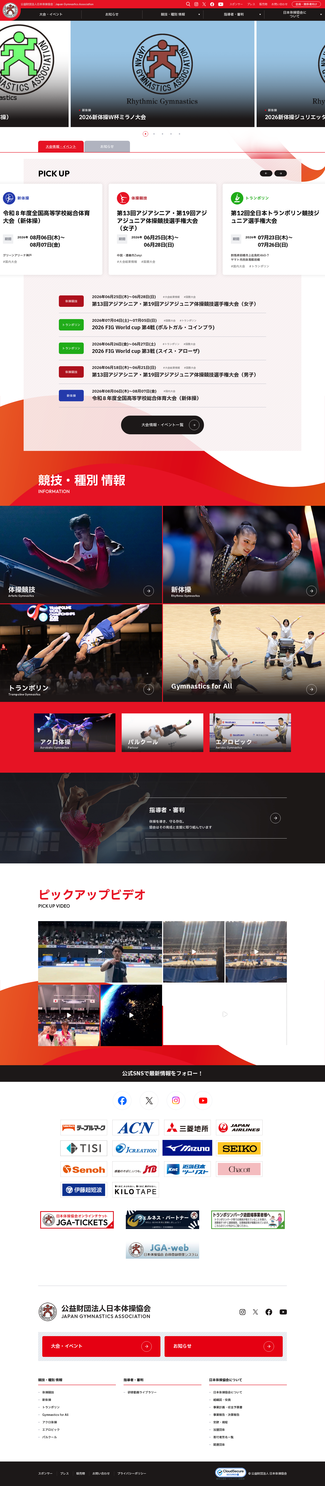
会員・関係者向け (306, 4)
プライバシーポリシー (131, 1473)
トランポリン (51, 1407)
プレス (251, 4)
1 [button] (145, 134)
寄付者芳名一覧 (223, 1437)
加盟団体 (219, 1430)
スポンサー (236, 4)
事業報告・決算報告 (226, 1415)
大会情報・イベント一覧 (170, 425)
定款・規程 (220, 1422)
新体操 (46, 1400)
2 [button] (154, 134)
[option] (163, 74)
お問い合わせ (280, 4)
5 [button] (179, 134)
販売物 (263, 4)
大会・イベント (51, 14)
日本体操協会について (227, 1392)
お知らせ (112, 14)
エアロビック (51, 1430)
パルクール (49, 1437)
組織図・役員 (222, 1400)
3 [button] (162, 134)
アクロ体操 (49, 1422)
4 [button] (171, 134)
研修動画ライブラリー (142, 1392)
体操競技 (48, 1392)
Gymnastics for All (55, 1415)
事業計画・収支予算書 (227, 1407)
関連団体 (219, 1445)
